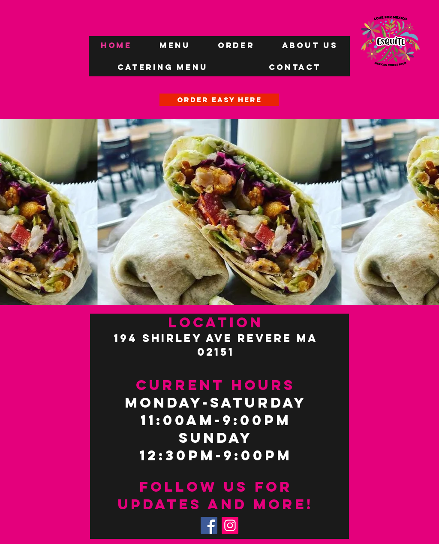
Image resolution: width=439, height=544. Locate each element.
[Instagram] (230, 525)
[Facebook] (209, 525)
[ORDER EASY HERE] (219, 100)
